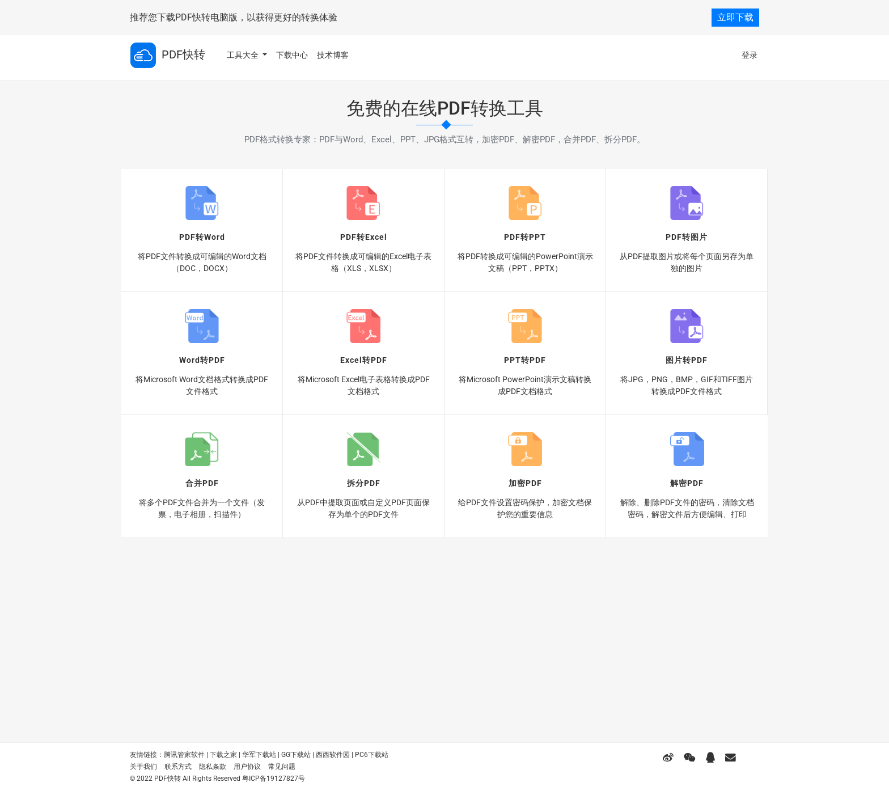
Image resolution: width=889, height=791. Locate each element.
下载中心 (292, 55)
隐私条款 (212, 767)
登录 (749, 55)
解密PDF (687, 483)
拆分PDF (363, 483)
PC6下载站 (371, 755)
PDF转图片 (687, 237)
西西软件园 (333, 755)
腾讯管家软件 (184, 755)
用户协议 (247, 767)
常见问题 (281, 767)
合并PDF (202, 483)
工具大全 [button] (243, 55)
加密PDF (525, 483)
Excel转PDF (363, 360)
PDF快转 (167, 55)
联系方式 (178, 767)
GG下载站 (296, 755)
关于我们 (143, 767)
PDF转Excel (363, 237)
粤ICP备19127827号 (273, 778)
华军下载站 (259, 755)
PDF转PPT (525, 237)
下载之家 (223, 755)
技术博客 (333, 55)
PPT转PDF (525, 360)
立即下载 (735, 17)
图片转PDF (687, 360)
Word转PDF (202, 360)
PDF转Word (202, 237)
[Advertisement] (444, 628)
